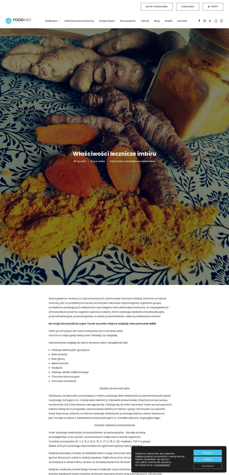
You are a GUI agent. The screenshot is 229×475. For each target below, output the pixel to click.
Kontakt (182, 20)
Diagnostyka (107, 20)
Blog (157, 20)
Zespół (169, 20)
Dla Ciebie (99, 143)
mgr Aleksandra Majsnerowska (136, 143)
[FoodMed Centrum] (18, 21)
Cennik (145, 20)
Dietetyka (52, 20)
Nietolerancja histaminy (79, 20)
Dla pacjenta (128, 20)
